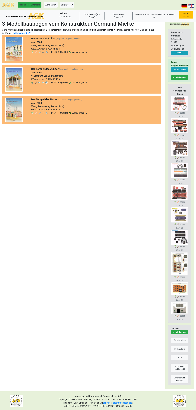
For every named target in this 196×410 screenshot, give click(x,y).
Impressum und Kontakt (180, 367)
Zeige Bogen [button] (66, 5)
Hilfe (180, 358)
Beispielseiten (180, 340)
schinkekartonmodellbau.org (117, 402)
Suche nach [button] (50, 5)
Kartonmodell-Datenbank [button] (29, 5)
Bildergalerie (179, 349)
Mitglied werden (179, 77)
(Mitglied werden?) (22, 33)
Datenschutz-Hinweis (179, 379)
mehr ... (179, 53)
